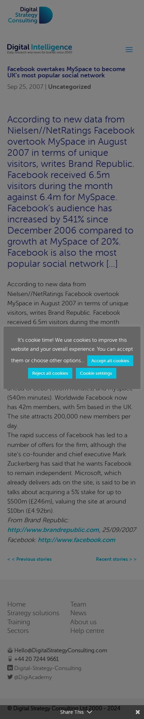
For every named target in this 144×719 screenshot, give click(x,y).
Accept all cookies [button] (110, 360)
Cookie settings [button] (96, 373)
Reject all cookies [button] (50, 373)
